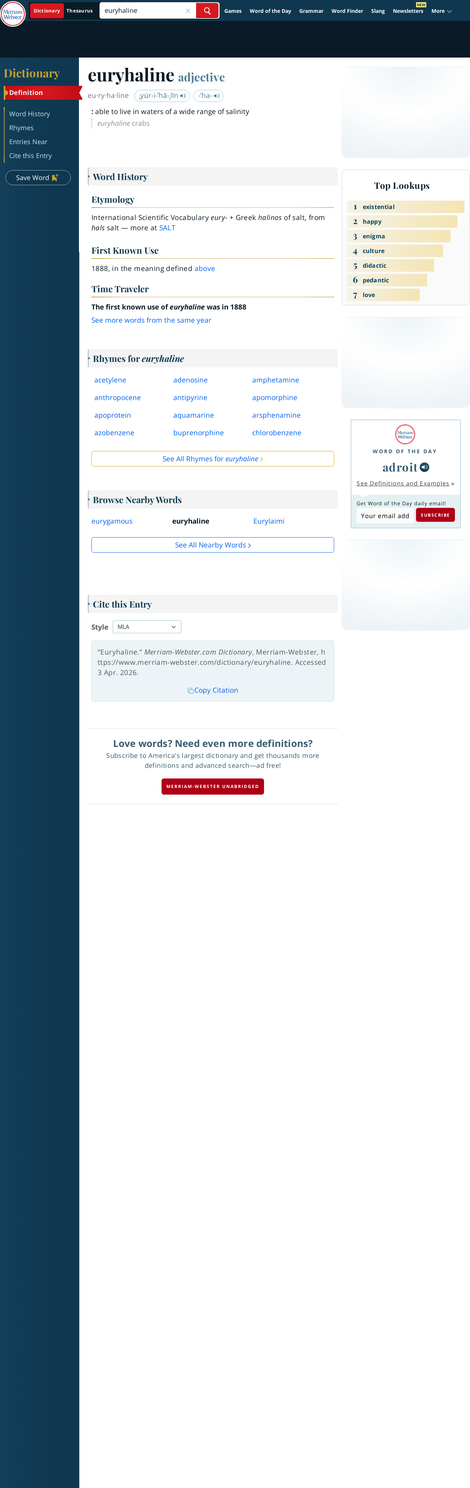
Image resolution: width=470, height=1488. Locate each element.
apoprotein (112, 415)
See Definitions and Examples (403, 483)
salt (167, 227)
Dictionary (32, 72)
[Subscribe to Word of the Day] (385, 515)
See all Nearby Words (210, 545)
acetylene (110, 380)
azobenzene (114, 432)
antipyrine (190, 397)
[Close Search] (188, 10)
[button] (442, 11)
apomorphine (274, 397)
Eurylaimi (269, 521)
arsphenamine (276, 415)
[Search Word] (207, 10)
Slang (378, 10)
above (205, 268)
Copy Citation (213, 690)
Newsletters (408, 10)
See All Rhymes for (210, 458)
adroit (400, 466)
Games (233, 10)
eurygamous (112, 521)
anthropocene (117, 397)
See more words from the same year (151, 320)
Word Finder (347, 10)
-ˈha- (209, 95)
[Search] (159, 10)
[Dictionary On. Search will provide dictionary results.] (64, 11)
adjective (201, 76)
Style (99, 627)
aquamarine (193, 415)
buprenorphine (198, 432)
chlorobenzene (276, 432)
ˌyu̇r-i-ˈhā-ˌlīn (162, 95)
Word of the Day (270, 10)
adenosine (190, 380)
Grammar (311, 10)
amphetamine (275, 380)
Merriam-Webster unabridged (212, 786)
